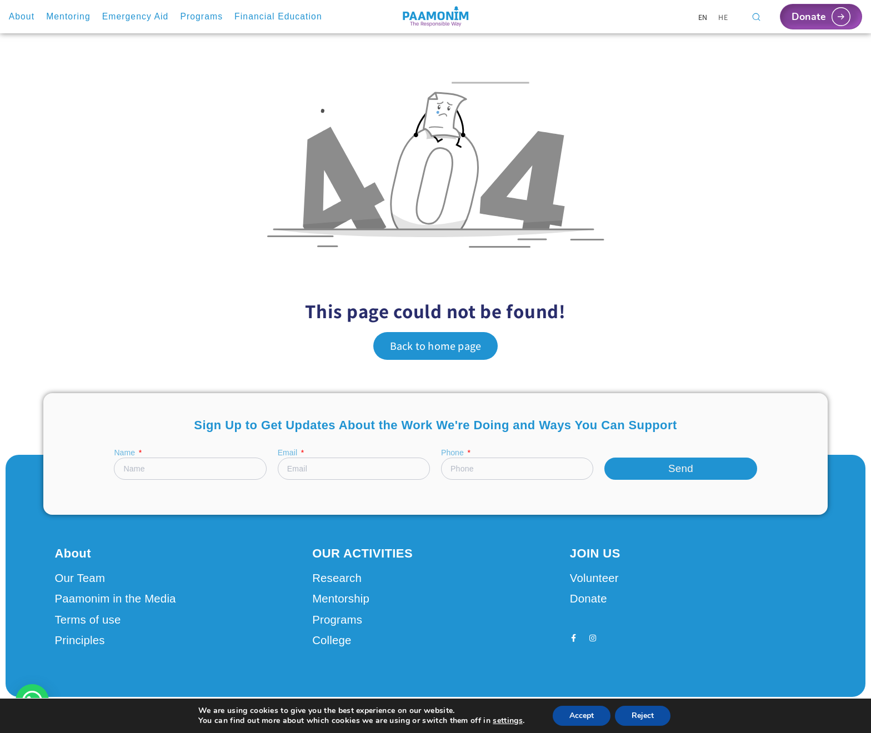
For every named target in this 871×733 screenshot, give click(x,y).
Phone (453, 453)
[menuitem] (703, 16)
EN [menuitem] (703, 17)
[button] (32, 700)
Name (125, 453)
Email (288, 453)
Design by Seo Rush (198, 713)
